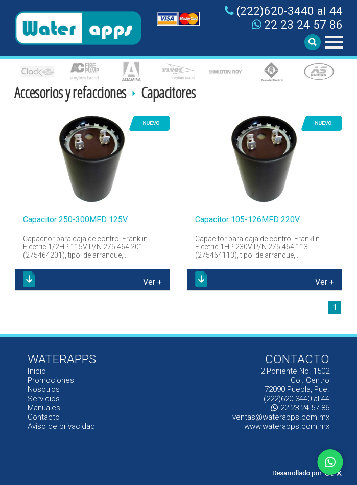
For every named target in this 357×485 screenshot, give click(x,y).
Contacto (44, 417)
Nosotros (44, 389)
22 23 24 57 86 (297, 24)
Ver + (152, 282)
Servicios (44, 398)
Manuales (44, 407)
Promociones (51, 380)
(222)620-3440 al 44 (284, 10)
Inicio (37, 371)
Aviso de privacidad (61, 426)
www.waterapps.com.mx (286, 426)
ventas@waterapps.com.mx (280, 417)
